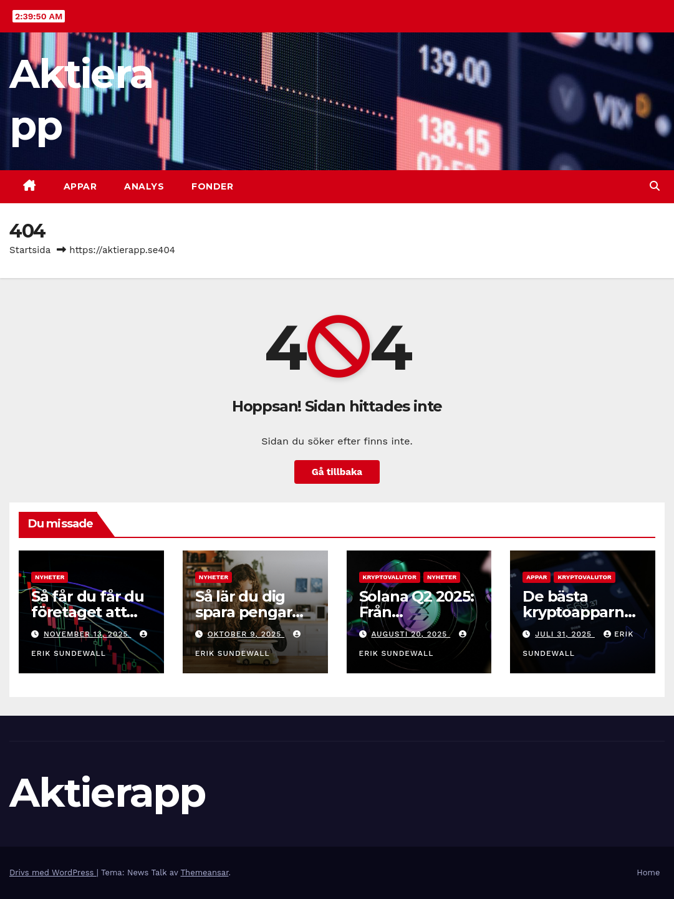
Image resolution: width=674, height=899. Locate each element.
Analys (144, 186)
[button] (655, 186)
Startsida (30, 250)
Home (648, 872)
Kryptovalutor (389, 577)
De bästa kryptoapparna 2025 (577, 612)
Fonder (212, 186)
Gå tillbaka (337, 472)
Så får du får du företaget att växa (87, 612)
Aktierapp (107, 792)
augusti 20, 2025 (410, 634)
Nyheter (49, 577)
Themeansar (205, 872)
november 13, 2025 (87, 634)
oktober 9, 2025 (246, 634)
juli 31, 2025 (565, 634)
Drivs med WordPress (53, 872)
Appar (80, 186)
